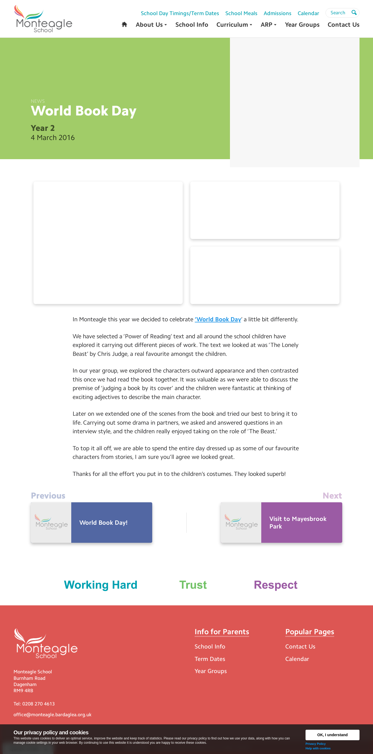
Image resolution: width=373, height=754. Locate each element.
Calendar (297, 659)
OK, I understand (332, 735)
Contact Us (300, 646)
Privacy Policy (316, 743)
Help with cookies (318, 748)
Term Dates (210, 659)
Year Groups (211, 671)
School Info (210, 646)
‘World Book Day (218, 319)
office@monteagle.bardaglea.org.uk (52, 715)
